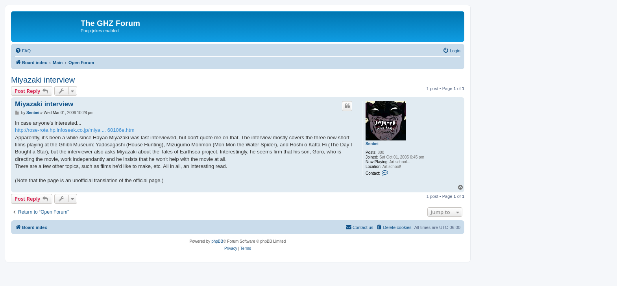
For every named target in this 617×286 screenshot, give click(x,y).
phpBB (217, 241)
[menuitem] (23, 50)
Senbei (372, 144)
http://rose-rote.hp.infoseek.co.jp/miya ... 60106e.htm (75, 130)
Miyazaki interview (43, 80)
